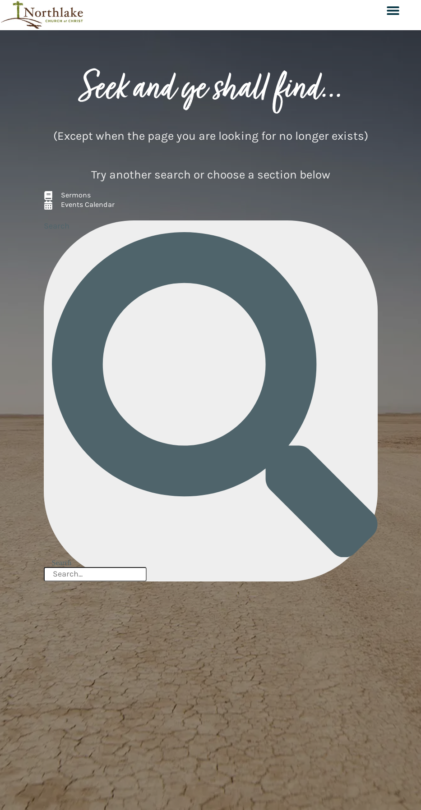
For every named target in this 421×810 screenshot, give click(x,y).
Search (56, 225)
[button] (393, 10)
